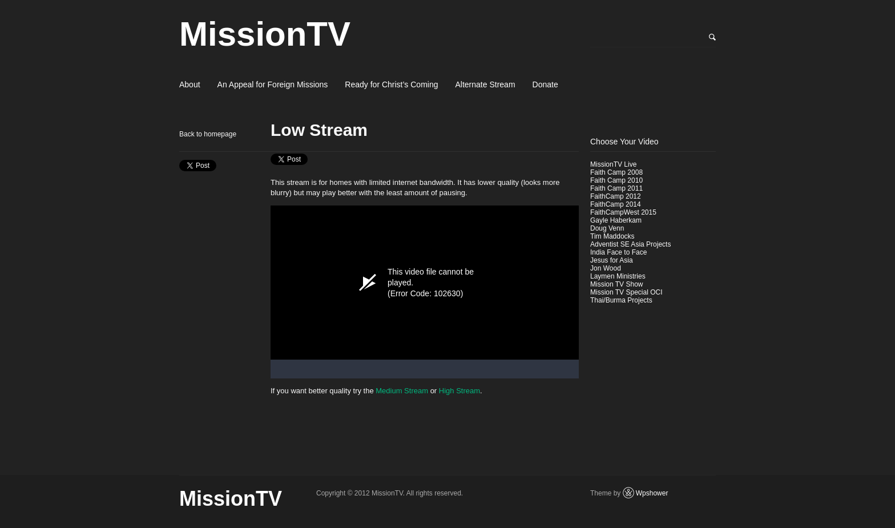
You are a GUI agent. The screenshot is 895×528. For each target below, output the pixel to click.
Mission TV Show (616, 284)
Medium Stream (402, 390)
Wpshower (652, 493)
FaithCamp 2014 (615, 204)
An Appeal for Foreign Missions (272, 84)
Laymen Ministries (618, 276)
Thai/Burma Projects (621, 300)
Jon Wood (605, 268)
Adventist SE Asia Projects (630, 244)
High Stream (459, 390)
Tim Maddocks (612, 236)
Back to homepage (207, 134)
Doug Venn (607, 228)
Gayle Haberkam (616, 220)
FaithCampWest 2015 (623, 212)
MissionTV (264, 34)
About (189, 84)
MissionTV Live (613, 164)
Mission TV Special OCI (626, 292)
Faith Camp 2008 (616, 172)
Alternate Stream (485, 84)
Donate (545, 84)
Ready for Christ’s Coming (391, 84)
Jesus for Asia (611, 260)
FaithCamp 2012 (615, 196)
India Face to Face (618, 252)
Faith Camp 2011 (616, 188)
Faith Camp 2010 (616, 180)
